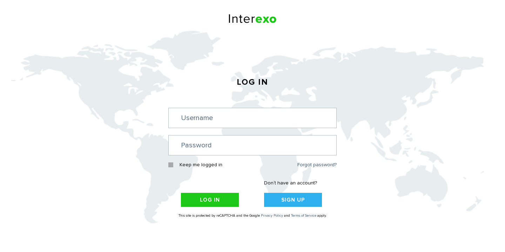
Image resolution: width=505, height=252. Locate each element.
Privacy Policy (272, 216)
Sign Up (293, 200)
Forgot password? (317, 165)
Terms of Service (303, 216)
